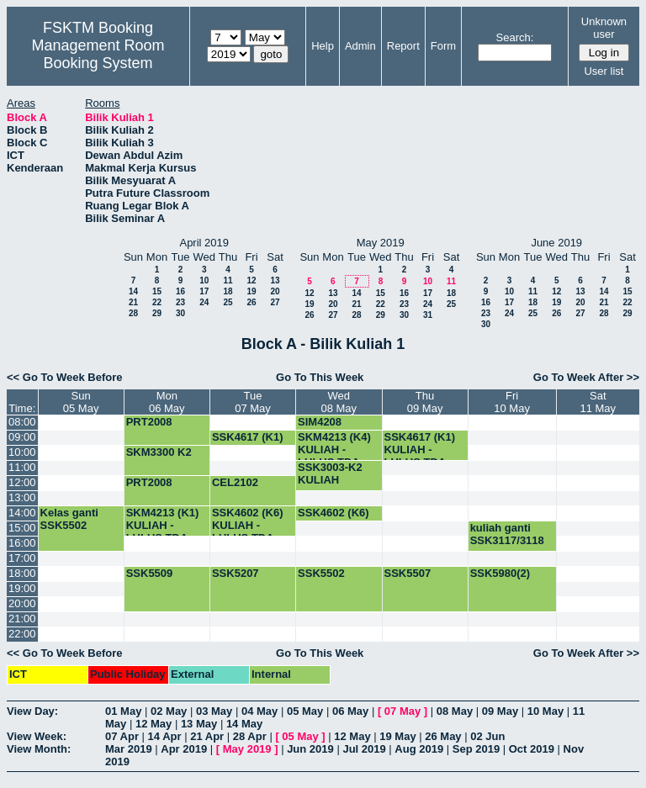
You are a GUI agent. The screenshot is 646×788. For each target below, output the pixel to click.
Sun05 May (81, 402)
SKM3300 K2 (159, 452)
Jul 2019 (363, 749)
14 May (244, 723)
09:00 (22, 437)
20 (274, 291)
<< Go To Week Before (65, 377)
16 (180, 291)
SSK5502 (321, 573)
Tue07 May (253, 402)
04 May (259, 711)
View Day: (32, 711)
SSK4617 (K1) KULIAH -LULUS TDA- (420, 449)
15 (157, 291)
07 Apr (122, 736)
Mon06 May (167, 402)
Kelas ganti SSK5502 (69, 519)
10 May (545, 711)
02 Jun (487, 736)
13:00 (22, 497)
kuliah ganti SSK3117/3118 (507, 534)
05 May (305, 711)
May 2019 (247, 749)
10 (204, 280)
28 (133, 313)
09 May (500, 711)
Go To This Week (319, 377)
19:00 (22, 588)
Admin (360, 46)
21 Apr (207, 736)
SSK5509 (149, 573)
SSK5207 (235, 573)
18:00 (22, 573)
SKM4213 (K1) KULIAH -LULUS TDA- (162, 525)
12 (251, 280)
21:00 (22, 618)
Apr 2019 (184, 749)
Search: (515, 37)
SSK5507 (408, 573)
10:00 (22, 452)
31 (427, 315)
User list (603, 71)
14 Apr (165, 736)
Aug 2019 (418, 749)
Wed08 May (338, 402)
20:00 (22, 603)
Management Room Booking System (97, 54)
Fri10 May (512, 402)
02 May (169, 711)
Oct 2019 (531, 749)
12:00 (22, 482)
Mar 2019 (128, 749)
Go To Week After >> (586, 377)
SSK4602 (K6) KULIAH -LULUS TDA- (247, 525)
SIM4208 (320, 421)
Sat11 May (598, 402)
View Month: (39, 749)
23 (180, 302)
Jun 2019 (310, 749)
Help (322, 46)
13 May (199, 723)
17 (204, 291)
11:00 (22, 467)
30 (180, 313)
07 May (402, 711)
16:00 (22, 543)
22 (157, 302)
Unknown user (604, 27)
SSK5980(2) (500, 573)
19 (251, 291)
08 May (455, 711)
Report (403, 46)
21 (133, 302)
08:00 (22, 421)
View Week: (36, 736)
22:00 (22, 633)
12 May (153, 723)
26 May (443, 736)
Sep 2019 (476, 749)
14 (133, 291)
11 (227, 280)
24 (204, 302)
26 (251, 302)
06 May (350, 711)
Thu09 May (425, 402)
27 (274, 302)
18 (227, 291)
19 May (397, 736)
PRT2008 (149, 421)
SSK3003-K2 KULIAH (330, 473)
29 (157, 313)
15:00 (22, 527)
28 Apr (250, 736)
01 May (123, 711)
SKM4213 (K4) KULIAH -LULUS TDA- (334, 449)
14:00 (22, 512)
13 (274, 280)
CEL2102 (235, 482)
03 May (214, 711)
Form (443, 46)
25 (227, 302)
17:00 (22, 558)
